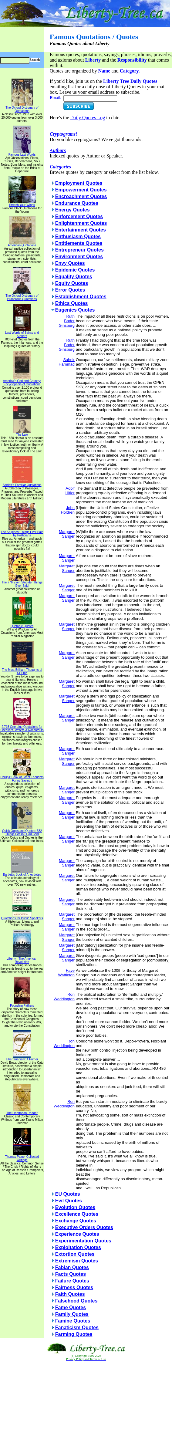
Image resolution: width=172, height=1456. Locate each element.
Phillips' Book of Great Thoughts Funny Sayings (21, 777)
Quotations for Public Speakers (22, 917)
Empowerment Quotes (81, 189)
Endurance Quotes (76, 203)
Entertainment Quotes (80, 229)
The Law (22, 433)
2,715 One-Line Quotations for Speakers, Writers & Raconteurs (22, 727)
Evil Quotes (68, 1200)
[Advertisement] (86, 1408)
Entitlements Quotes (79, 243)
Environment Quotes (79, 256)
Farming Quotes (74, 1334)
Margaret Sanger (67, 534)
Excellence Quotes (76, 1214)
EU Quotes (67, 1194)
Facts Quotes (70, 1274)
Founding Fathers (22, 1004)
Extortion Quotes (75, 1254)
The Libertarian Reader (22, 1112)
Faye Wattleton (66, 972)
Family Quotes (72, 1314)
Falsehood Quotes (76, 1300)
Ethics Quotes (71, 303)
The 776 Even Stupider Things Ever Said (22, 582)
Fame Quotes (70, 1307)
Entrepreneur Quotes (79, 249)
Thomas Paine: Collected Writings (22, 1157)
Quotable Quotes (22, 625)
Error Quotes (70, 289)
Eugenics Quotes (75, 309)
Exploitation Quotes (78, 1247)
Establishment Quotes (80, 296)
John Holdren (68, 510)
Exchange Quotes (75, 1220)
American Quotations (22, 244)
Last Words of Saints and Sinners (22, 333)
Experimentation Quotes (83, 1240)
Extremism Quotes (76, 1260)
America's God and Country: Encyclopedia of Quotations (22, 381)
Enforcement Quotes (79, 216)
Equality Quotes (73, 276)
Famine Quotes (72, 1320)
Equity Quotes (71, 283)
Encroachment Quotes (81, 196)
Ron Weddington (64, 996)
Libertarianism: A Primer (22, 1058)
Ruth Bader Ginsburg (67, 321)
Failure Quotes (72, 1280)
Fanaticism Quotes (77, 1327)
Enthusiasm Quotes (78, 236)
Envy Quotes (70, 263)
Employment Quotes (79, 183)
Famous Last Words (21, 153)
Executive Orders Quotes (84, 1227)
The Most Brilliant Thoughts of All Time (22, 670)
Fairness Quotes (74, 1287)
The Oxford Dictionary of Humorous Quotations (21, 296)
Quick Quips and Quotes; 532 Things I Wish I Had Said (22, 831)
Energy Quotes (72, 209)
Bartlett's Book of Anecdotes (22, 873)
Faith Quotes (70, 1294)
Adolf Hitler (70, 490)
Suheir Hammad (67, 362)
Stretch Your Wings (22, 204)
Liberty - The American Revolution (22, 959)
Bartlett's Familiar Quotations (21, 484)
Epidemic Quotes (75, 269)
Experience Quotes (77, 1234)
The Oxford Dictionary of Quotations (21, 108)
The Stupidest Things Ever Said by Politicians (22, 532)
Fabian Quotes (72, 1267)
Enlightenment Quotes (81, 223)
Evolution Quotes (75, 1207)
